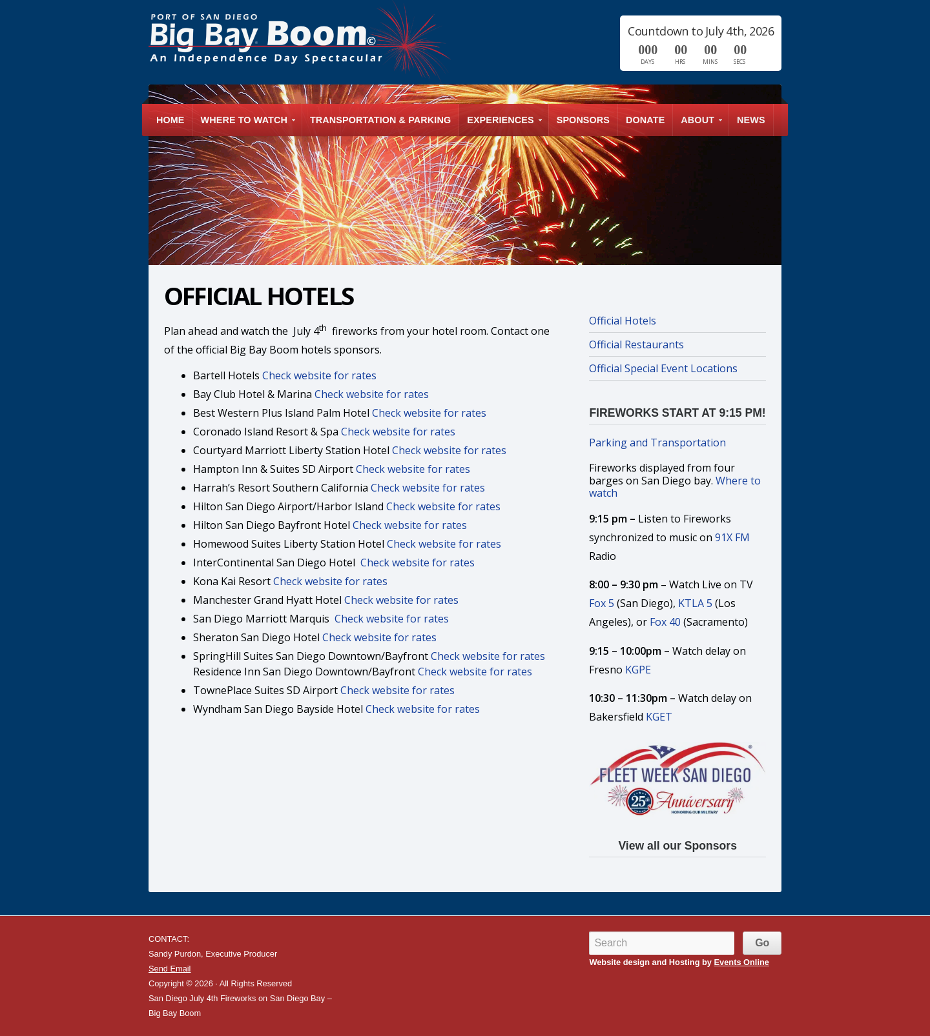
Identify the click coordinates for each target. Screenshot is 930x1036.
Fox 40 (665, 622)
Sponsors (583, 120)
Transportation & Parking (380, 120)
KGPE (638, 669)
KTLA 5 (695, 603)
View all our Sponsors (677, 845)
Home (170, 120)
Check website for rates (319, 375)
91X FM (732, 537)
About (698, 125)
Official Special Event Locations (663, 368)
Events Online (741, 962)
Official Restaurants (636, 344)
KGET (659, 717)
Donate (645, 120)
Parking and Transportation (657, 442)
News (751, 120)
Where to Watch (244, 125)
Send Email (170, 968)
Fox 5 (601, 603)
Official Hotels (622, 321)
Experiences (500, 125)
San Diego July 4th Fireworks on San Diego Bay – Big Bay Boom (300, 42)
